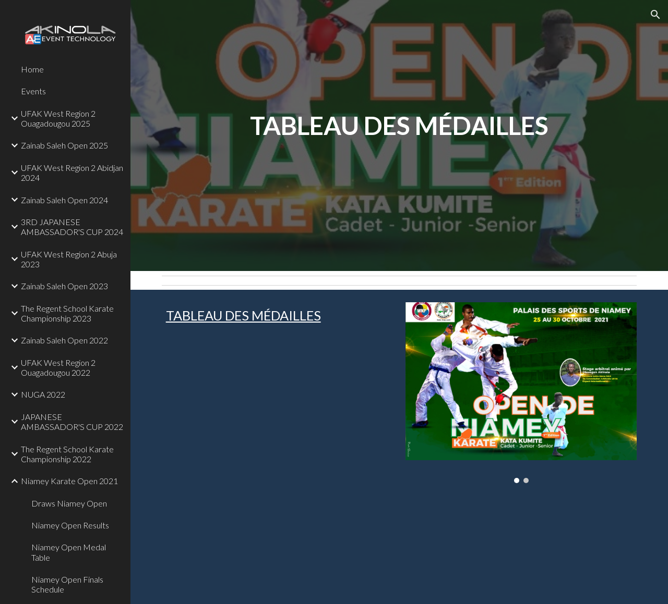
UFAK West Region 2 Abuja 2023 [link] (69, 259)
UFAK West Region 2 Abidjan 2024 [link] (72, 172)
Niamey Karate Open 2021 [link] (69, 481)
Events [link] (33, 91)
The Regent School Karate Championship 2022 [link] (67, 454)
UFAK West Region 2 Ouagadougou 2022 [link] (58, 367)
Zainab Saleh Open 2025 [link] (64, 145)
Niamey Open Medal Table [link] (68, 552)
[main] (399, 135)
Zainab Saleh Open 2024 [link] (64, 200)
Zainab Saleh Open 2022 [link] (64, 340)
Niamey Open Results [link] (70, 525)
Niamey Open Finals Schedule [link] (67, 584)
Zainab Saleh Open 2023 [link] (64, 286)
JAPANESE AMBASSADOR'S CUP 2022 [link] (72, 422)
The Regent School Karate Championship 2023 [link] (67, 313)
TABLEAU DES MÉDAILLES (243, 315)
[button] (655, 14)
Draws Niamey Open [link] (69, 503)
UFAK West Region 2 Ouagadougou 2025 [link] (58, 118)
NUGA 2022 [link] (43, 394)
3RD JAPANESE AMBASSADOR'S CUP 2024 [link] (72, 227)
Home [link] (32, 69)
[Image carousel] (521, 392)
